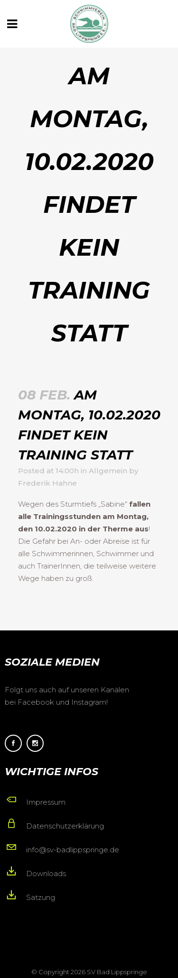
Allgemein (108, 470)
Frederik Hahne (47, 483)
